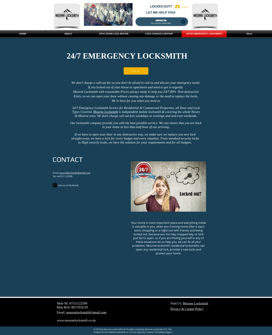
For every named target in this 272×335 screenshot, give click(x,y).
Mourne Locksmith (105, 112)
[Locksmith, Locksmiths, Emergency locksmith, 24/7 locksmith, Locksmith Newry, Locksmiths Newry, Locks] (55, 185)
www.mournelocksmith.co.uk (76, 320)
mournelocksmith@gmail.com (74, 172)
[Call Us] (136, 71)
